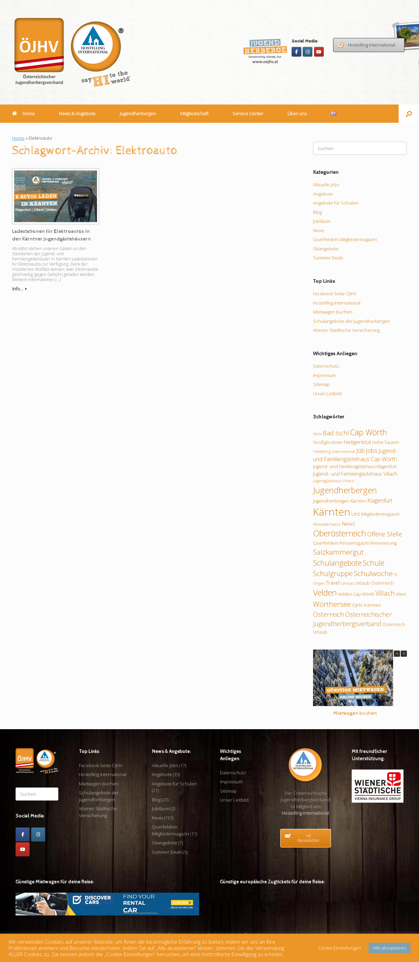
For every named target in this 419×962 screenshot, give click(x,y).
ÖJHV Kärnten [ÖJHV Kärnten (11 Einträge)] (366, 605)
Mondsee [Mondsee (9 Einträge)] (321, 524)
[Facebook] (296, 52)
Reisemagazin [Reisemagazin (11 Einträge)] (354, 543)
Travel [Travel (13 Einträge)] (333, 582)
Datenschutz (326, 366)
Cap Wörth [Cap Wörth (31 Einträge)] (368, 432)
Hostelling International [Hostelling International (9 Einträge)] (334, 451)
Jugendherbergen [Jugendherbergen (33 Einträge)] (345, 490)
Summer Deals (328, 258)
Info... (19, 289)
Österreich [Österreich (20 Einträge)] (328, 614)
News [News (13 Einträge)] (348, 523)
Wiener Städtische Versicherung (346, 330)
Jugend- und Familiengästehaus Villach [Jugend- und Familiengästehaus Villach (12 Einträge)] (355, 473)
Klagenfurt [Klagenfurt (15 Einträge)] (379, 500)
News (318, 230)
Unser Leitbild (327, 393)
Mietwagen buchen (332, 312)
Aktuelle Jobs (326, 184)
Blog (317, 212)
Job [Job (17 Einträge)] (360, 450)
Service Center (248, 113)
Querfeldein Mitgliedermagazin (345, 239)
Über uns (297, 113)
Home (23, 113)
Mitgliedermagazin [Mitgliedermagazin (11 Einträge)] (380, 514)
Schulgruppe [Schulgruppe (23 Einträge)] (333, 573)
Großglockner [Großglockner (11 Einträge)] (328, 442)
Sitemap (321, 384)
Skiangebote (326, 249)
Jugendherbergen (138, 113)
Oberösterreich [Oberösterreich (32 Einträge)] (339, 533)
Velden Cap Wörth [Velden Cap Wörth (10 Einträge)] (356, 594)
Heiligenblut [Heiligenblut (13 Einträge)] (357, 441)
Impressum (324, 375)
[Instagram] (307, 52)
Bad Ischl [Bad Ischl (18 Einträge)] (336, 433)
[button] (409, 114)
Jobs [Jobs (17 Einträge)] (372, 450)
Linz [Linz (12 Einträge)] (355, 513)
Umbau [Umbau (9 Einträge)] (347, 583)
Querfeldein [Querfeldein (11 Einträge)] (326, 543)
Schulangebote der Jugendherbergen (351, 321)
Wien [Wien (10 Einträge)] (401, 594)
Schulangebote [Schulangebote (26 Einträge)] (337, 563)
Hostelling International (336, 303)
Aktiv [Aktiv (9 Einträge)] (317, 433)
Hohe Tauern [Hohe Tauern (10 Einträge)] (385, 442)
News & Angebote (77, 113)
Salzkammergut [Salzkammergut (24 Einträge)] (338, 552)
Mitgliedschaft (194, 113)
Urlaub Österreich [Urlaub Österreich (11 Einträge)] (374, 583)
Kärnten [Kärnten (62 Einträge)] (331, 512)
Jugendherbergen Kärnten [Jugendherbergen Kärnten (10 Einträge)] (339, 501)
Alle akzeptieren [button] (389, 948)
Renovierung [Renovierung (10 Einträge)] (383, 543)
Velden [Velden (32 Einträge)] (325, 592)
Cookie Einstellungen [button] (339, 948)
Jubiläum (322, 221)
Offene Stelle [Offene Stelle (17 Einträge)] (384, 534)
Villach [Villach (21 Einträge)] (385, 593)
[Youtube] (319, 52)
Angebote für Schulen (335, 203)
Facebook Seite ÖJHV (335, 293)
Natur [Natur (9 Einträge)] (335, 524)
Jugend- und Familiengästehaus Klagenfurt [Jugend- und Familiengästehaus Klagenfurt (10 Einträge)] (355, 466)
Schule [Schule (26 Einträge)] (373, 563)
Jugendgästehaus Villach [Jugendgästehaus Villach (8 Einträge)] (333, 480)
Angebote (323, 194)
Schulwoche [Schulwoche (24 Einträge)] (373, 573)
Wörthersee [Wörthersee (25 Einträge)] (332, 604)
